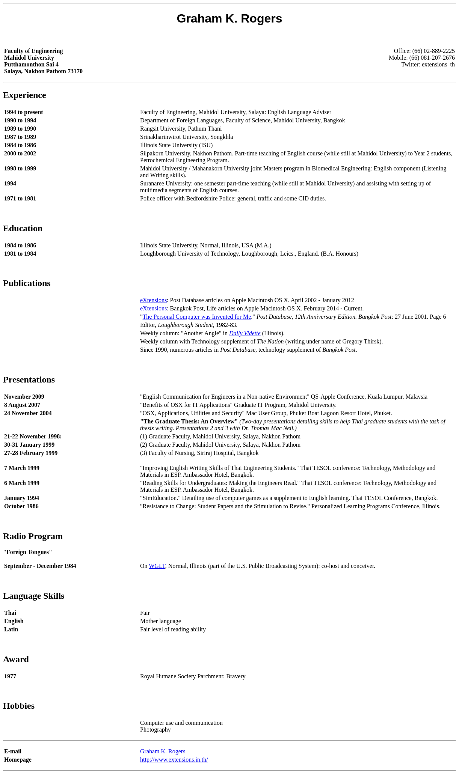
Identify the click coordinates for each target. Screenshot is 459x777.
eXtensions (153, 300)
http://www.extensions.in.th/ (174, 759)
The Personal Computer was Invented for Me (197, 316)
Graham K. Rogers (162, 751)
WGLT (157, 566)
